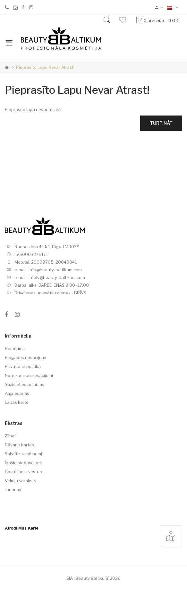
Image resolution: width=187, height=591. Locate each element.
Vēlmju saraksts (20, 480)
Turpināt (161, 123)
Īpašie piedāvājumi (23, 462)
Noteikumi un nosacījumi (29, 375)
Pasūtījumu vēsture (24, 471)
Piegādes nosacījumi (25, 357)
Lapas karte (17, 402)
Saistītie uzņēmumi (23, 453)
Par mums (15, 348)
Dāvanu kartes (19, 444)
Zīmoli (10, 435)
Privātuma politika (23, 366)
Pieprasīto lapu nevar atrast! (45, 67)
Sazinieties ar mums (24, 384)
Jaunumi (13, 489)
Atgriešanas (17, 393)
